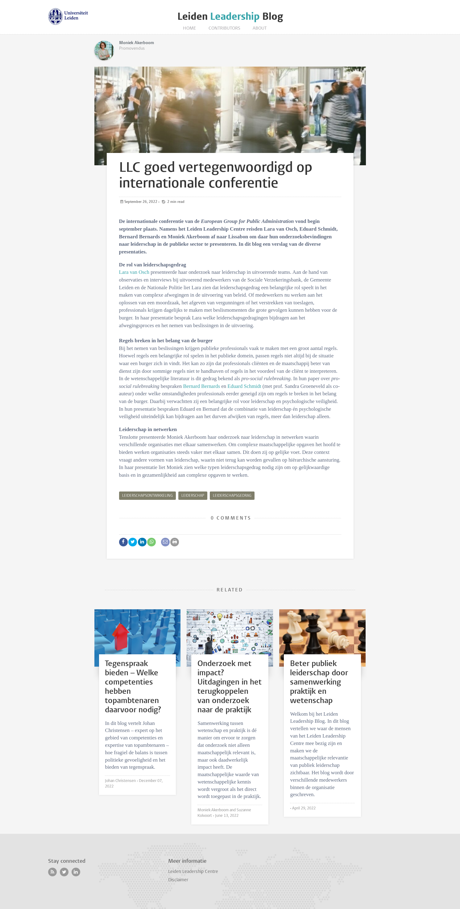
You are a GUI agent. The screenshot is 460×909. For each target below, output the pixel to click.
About (260, 28)
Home (189, 28)
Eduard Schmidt (245, 386)
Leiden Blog (230, 16)
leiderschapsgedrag (232, 496)
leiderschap (192, 496)
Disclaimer (178, 880)
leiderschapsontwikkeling (147, 496)
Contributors (224, 28)
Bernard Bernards (201, 386)
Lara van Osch (134, 272)
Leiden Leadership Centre (193, 872)
